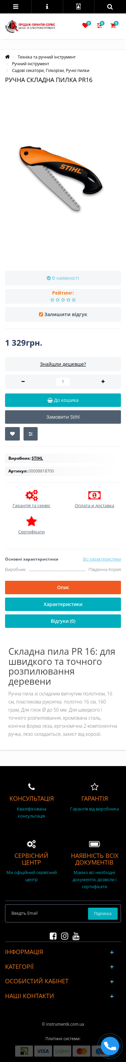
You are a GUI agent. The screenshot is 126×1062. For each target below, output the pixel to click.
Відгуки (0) (63, 621)
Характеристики (63, 604)
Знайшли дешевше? (63, 364)
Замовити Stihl (63, 417)
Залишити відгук (65, 314)
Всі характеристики (102, 559)
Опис (63, 587)
